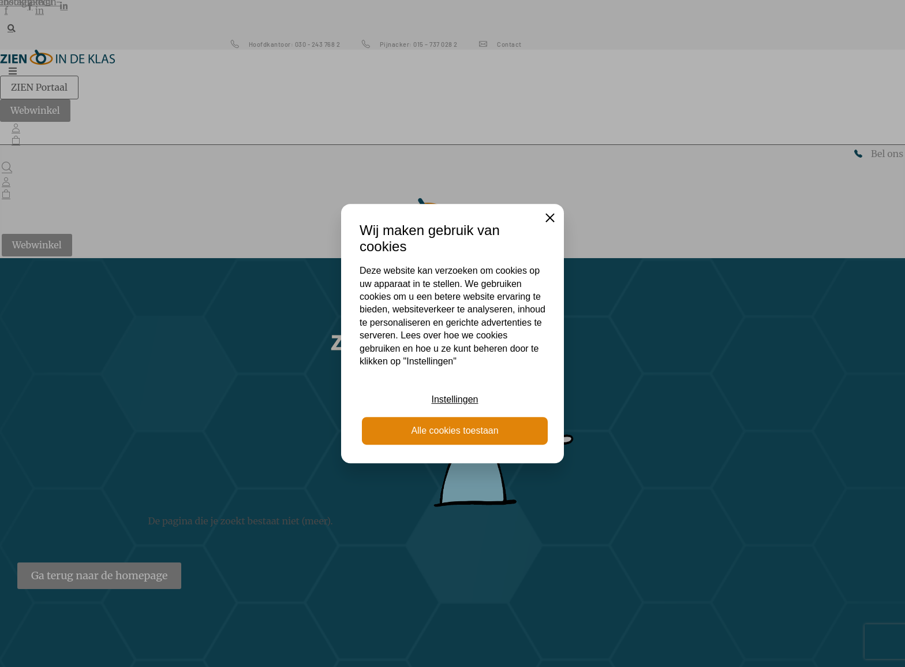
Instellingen (455, 399)
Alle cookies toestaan (454, 430)
